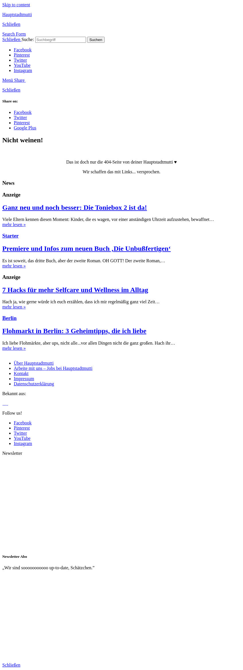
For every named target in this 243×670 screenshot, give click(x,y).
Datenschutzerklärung (34, 383)
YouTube (22, 65)
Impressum (24, 378)
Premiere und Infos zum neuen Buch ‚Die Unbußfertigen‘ (86, 248)
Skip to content (16, 4)
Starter (10, 236)
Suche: (27, 39)
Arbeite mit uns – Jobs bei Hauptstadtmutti (53, 368)
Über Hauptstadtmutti (34, 363)
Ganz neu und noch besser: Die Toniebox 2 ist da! (74, 207)
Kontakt (21, 373)
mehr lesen (14, 224)
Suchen (95, 40)
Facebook (23, 49)
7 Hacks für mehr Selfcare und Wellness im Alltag (75, 290)
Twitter (20, 60)
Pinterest (22, 55)
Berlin (9, 318)
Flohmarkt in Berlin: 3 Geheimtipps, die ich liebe (74, 331)
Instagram (23, 70)
